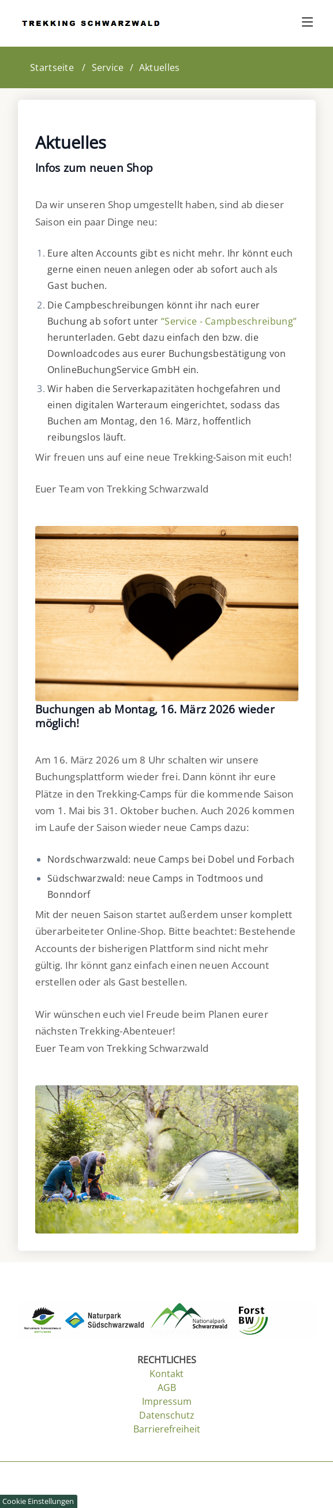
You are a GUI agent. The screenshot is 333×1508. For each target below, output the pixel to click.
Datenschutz (166, 1415)
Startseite (52, 67)
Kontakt (166, 1373)
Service (108, 67)
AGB (167, 1387)
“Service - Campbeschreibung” (229, 321)
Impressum (167, 1401)
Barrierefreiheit (166, 1429)
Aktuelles (159, 67)
